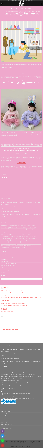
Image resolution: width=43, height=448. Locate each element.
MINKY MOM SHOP (21, 4)
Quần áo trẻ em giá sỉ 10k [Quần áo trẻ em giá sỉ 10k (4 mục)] (34, 232)
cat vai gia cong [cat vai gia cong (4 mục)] (32, 225)
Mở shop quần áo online (20, 76)
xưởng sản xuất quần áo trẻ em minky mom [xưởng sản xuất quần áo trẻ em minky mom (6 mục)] (34, 243)
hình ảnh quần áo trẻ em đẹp (14, 143)
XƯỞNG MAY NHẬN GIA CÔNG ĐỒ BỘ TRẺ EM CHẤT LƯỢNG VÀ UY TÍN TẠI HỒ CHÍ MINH (20, 382)
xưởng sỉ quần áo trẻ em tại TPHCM (8, 145)
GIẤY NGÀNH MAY (5, 417)
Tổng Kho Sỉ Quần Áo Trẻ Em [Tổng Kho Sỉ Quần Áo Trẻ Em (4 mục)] (5, 236)
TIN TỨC (24, 12)
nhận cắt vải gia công (28, 76)
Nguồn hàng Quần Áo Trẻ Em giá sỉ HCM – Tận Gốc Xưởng (12, 292)
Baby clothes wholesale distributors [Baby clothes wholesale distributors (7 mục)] (6, 225)
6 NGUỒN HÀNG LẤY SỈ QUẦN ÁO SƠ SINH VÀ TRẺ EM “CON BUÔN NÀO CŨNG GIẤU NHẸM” (21, 208)
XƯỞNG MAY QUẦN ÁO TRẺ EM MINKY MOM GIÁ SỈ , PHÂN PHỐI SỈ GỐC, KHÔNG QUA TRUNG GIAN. (20, 350)
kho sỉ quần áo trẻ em (22, 143)
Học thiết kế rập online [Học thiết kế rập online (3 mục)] (31, 227)
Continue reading (21, 70)
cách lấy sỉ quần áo (24, 166)
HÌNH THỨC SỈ (4, 422)
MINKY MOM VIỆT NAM (13, 76)
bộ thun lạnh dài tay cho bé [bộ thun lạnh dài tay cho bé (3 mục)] (25, 225)
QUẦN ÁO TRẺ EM (37, 143)
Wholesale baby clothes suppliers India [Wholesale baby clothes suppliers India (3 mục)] (7, 238)
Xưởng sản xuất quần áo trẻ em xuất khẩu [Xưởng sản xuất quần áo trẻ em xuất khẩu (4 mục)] (7, 245)
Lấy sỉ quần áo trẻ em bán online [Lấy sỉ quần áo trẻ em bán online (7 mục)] (14, 229)
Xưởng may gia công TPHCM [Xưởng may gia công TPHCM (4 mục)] (5, 240)
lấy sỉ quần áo (13, 167)
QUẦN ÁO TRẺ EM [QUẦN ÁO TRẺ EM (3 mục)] (19, 232)
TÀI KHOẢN (3, 426)
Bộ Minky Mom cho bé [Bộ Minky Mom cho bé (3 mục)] (16, 225)
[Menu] (2, 4)
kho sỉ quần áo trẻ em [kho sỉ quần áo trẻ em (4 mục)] (4, 229)
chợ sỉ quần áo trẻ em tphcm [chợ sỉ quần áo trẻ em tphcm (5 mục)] (5, 227)
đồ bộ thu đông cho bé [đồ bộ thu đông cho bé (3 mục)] (16, 247)
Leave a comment (39, 77)
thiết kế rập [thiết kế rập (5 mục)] (8, 234)
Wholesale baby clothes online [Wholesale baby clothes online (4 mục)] (30, 236)
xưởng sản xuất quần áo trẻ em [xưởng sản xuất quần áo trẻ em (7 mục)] (22, 243)
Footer (21, 444)
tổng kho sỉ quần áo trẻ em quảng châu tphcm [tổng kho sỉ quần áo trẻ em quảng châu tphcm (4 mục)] (18, 236)
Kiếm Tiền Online (18, 11)
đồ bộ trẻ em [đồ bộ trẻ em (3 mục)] (23, 247)
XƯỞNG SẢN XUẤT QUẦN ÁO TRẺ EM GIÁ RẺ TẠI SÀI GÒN (13, 385)
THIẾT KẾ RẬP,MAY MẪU (6, 428)
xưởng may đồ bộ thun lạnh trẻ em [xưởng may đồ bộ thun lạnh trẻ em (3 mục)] (14, 241)
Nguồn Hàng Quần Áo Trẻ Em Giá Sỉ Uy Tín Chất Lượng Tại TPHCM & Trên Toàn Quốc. (18, 294)
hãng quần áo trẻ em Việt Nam (5, 143)
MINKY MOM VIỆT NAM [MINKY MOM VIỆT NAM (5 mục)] (31, 229)
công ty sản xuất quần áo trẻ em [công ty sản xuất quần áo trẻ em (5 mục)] (22, 227)
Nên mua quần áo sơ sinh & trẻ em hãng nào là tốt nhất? (21, 150)
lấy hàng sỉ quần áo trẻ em (32, 166)
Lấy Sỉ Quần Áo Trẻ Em (27, 167)
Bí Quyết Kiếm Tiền (5, 254)
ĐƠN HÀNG (3, 415)
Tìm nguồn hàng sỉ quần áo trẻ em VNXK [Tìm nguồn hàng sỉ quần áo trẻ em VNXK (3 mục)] (17, 234)
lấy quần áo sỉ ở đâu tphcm (7, 167)
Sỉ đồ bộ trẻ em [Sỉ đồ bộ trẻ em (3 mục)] (3, 234)
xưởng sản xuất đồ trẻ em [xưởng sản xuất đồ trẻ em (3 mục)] (31, 245)
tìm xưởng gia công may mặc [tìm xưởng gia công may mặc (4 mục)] (29, 234)
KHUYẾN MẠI (12, 11)
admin (26, 19)
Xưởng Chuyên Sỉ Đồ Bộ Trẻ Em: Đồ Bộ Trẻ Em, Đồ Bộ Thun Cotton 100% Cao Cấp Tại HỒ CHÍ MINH (21, 297)
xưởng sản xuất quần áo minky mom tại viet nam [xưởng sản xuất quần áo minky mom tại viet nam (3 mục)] (8, 243)
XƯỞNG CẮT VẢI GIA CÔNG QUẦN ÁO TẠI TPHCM (11, 378)
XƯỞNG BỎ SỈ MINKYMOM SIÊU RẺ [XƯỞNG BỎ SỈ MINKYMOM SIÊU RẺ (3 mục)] (19, 238)
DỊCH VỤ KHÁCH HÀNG (6, 11)
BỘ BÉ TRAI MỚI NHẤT (6, 411)
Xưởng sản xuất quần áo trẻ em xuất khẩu (11, 77)
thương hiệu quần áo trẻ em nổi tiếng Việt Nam (29, 144)
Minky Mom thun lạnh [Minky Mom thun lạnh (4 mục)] (23, 229)
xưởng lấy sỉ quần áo (34, 167)
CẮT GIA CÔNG (4, 413)
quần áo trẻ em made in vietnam (11, 144)
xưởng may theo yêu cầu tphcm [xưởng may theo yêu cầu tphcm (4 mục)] (29, 240)
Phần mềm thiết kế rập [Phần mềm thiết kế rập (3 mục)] (12, 232)
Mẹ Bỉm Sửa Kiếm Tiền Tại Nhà (37, 73)
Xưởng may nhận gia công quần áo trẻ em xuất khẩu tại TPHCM (13, 290)
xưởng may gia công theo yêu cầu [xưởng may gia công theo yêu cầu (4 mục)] (31, 238)
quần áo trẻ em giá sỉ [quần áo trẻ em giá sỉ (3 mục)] (26, 232)
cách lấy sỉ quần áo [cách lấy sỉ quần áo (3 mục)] (14, 227)
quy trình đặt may (18, 144)
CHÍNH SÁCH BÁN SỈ (14, 211)
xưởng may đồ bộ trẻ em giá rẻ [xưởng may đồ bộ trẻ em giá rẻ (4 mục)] (25, 241)
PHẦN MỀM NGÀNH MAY (6, 267)
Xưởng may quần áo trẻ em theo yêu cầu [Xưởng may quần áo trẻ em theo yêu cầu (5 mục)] (17, 240)
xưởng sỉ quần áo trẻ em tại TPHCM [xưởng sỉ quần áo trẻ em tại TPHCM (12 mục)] (6, 247)
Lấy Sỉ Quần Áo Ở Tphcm (20, 167)
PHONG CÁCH (21, 12)
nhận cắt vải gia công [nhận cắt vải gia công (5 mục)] (4, 232)
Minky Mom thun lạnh (5, 76)
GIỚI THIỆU (3, 420)
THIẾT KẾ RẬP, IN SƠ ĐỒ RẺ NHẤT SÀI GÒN (10, 380)
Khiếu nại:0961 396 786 (5, 394)
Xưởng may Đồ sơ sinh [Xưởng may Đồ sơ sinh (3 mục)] (4, 241)
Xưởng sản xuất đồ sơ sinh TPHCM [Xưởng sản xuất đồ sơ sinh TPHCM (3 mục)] (20, 245)
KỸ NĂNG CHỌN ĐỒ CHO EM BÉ (26, 11)
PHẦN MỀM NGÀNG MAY (6, 424)
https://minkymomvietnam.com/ (7, 311)
